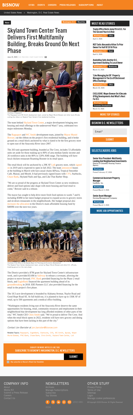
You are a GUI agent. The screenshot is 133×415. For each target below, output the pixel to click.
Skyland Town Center (34, 122)
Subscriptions (86, 5)
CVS (68, 173)
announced (67, 167)
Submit (110, 139)
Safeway (41, 275)
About (100, 5)
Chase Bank (13, 176)
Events (41, 5)
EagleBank (23, 281)
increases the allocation (18, 204)
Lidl (53, 165)
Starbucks (44, 333)
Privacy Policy (94, 387)
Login (90, 395)
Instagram (64, 402)
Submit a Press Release (16, 392)
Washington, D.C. (69, 22)
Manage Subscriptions (57, 390)
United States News (13, 12)
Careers (52, 5)
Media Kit (9, 390)
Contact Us (9, 398)
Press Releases (68, 5)
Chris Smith (34, 314)
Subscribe (51, 392)
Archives (50, 387)
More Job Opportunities (110, 210)
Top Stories (51, 395)
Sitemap (91, 392)
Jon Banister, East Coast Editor (31, 57)
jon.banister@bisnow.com (44, 327)
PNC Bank (36, 278)
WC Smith (31, 134)
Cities (32, 5)
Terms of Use (94, 390)
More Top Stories (109, 114)
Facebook (48, 402)
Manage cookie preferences (101, 398)
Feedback (69, 402)
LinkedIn (58, 402)
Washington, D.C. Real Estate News (43, 12)
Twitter (53, 402)
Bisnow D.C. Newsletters (107, 123)
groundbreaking (14, 284)
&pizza (67, 333)
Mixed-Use (81, 22)
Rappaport (16, 134)
